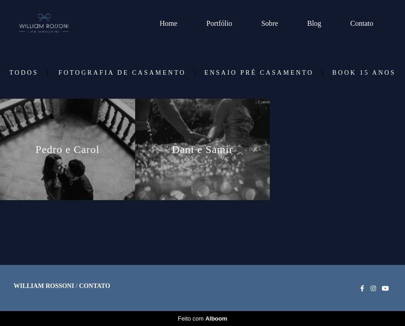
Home (168, 23)
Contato (361, 23)
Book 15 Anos (363, 73)
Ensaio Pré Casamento (259, 73)
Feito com (202, 318)
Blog (314, 23)
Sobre (269, 23)
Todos (24, 73)
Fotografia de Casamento (122, 73)
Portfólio (219, 23)
